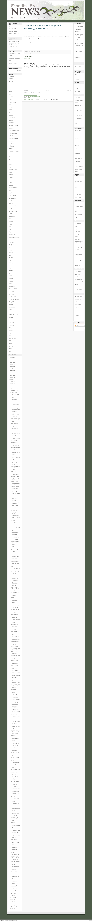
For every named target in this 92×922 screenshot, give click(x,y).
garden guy (11, 175)
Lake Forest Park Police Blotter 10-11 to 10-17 (15, 788)
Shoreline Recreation (79, 115)
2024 (11, 360)
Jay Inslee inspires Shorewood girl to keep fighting (15, 594)
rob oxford (11, 281)
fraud (10, 171)
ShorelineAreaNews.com (30, 95)
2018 (11, 372)
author (10, 89)
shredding (11, 302)
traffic (10, 335)
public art (10, 267)
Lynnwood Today (78, 304)
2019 (11, 370)
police (10, 258)
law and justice (12, 216)
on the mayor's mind (13, 241)
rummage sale (12, 286)
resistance (11, 278)
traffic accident (12, 336)
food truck (11, 166)
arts (9, 86)
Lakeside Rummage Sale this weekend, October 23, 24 (15, 793)
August (12, 893)
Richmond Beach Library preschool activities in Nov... (15, 404)
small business (12, 306)
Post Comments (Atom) (35, 92)
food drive (11, 164)
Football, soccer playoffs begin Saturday (14, 498)
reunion (10, 280)
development (11, 143)
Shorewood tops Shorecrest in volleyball (14, 706)
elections (10, 149)
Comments (78, 328)
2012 (11, 383)
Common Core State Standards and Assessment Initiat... (15, 638)
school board (11, 291)
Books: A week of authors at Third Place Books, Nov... (15, 444)
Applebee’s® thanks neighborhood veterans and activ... (15, 428)
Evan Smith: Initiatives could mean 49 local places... (15, 517)
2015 (11, 377)
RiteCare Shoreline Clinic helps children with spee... (15, 721)
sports (10, 312)
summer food (11, 322)
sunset (10, 323)
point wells (11, 257)
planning (10, 250)
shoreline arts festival (13, 296)
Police (47, 21)
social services (12, 307)
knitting (10, 213)
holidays (10, 193)
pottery (10, 262)
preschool (11, 263)
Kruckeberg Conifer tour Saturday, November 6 (15, 558)
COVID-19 (11, 78)
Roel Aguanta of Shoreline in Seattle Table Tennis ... (15, 744)
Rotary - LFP (77, 148)
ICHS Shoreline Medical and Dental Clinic (78, 225)
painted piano (11, 244)
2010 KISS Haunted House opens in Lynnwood (15, 522)
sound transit (11, 310)
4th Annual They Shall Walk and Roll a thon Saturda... (15, 621)
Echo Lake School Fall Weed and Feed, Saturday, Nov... (15, 732)
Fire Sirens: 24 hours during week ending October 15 (15, 814)
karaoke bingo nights (13, 211)
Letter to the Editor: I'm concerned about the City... (15, 493)
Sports (59, 21)
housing (10, 200)
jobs (9, 210)
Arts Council (77, 133)
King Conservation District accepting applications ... (15, 667)
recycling (10, 276)
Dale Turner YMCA (78, 142)
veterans (10, 341)
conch (10, 132)
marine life (11, 221)
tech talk (10, 328)
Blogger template (2, 920)
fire (9, 161)
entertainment (11, 153)
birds (10, 94)
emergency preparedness (14, 151)
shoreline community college (14, 297)
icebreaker (11, 203)
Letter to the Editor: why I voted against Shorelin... (15, 778)
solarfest (10, 309)
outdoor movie (12, 242)
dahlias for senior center (13, 138)
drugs (10, 145)
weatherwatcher (12, 345)
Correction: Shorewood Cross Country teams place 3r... (15, 701)
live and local (11, 219)
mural (10, 229)
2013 (11, 381)
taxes (10, 327)
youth (10, 351)
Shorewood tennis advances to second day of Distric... (15, 616)
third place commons (13, 333)
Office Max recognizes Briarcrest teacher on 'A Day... (15, 863)
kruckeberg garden (12, 214)
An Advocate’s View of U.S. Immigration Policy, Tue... (15, 686)
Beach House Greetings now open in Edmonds (79, 57)
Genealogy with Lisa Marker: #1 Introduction (15, 749)
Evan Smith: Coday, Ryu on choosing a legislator (15, 711)
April (12, 901)
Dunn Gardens (12, 79)
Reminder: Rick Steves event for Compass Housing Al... (15, 657)
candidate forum (12, 105)
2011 (11, 385)
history (10, 190)
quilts (10, 268)
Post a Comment (28, 58)
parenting (11, 245)
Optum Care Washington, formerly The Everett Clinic (79, 241)
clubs (10, 127)
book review (11, 97)
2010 (11, 386)
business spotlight (12, 102)
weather (10, 343)
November (13, 390)
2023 (11, 362)
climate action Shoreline (13, 125)
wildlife (10, 350)
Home (11, 21)
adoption (10, 84)
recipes (10, 273)
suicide (10, 319)
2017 (11, 373)
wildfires (10, 348)
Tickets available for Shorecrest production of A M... (15, 681)
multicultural (11, 227)
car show (10, 109)
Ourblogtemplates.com (13, 920)
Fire (53, 21)
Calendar (76, 74)
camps (10, 104)
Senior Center (11, 83)
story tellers (11, 317)
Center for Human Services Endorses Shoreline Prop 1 (15, 831)
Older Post (69, 90)
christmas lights (12, 117)
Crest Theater (77, 97)
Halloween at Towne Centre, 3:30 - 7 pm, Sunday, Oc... (15, 568)
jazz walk (10, 208)
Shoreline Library (78, 194)
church (10, 119)
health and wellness (13, 187)
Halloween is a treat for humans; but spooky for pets (15, 483)
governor (10, 182)
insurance (11, 206)
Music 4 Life (77, 145)
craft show (11, 135)
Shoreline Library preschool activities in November (15, 410)
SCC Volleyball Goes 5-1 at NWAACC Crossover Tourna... (15, 858)
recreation (11, 275)
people (10, 249)
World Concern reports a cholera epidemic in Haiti (15, 808)
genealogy (11, 179)
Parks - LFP (77, 211)
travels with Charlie (12, 338)
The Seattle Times (78, 311)
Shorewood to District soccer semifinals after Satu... (15, 420)
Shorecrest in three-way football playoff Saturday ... (15, 478)
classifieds (11, 123)
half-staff (10, 184)
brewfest (10, 99)
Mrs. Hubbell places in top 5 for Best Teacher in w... (15, 468)
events (10, 156)
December (13, 388)
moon (10, 226)
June (12, 897)
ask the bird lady (12, 88)
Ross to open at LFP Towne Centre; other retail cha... (15, 691)
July (12, 895)
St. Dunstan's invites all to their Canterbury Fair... (15, 727)
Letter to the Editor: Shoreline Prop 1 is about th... (15, 672)
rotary (10, 284)
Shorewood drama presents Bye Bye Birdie (15, 633)
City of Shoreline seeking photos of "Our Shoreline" (15, 579)
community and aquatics (14, 130)
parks (10, 247)
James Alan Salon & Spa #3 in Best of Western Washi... (15, 463)
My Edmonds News (78, 296)
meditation (11, 223)
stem (10, 315)
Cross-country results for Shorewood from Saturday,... (15, 433)
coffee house (11, 128)
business (10, 101)
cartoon (10, 110)
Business (28, 21)
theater (10, 332)
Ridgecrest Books (78, 190)
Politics (35, 21)
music (10, 232)
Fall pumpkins (14, 440)
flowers (10, 162)
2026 (11, 357)
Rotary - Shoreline (78, 158)
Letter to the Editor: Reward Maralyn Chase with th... (15, 538)
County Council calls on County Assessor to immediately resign (79, 43)
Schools (66, 21)
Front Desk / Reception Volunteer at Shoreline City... (15, 503)
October (13, 392)
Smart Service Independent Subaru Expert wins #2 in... (15, 473)
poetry (10, 255)
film (9, 159)
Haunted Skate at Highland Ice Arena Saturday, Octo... (15, 648)
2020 (11, 368)
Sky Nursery (77, 217)
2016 (11, 375)
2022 (11, 364)
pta (9, 265)
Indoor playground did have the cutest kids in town (15, 452)
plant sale (11, 254)
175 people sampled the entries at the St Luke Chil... (15, 611)
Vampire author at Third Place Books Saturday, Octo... (15, 762)
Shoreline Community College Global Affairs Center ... (15, 488)
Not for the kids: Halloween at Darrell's (14, 512)
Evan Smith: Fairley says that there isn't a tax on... (15, 716)
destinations (11, 141)
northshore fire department (14, 237)
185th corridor (11, 76)
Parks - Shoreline (78, 214)
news (10, 236)
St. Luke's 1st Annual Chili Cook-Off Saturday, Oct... (15, 888)
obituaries (11, 239)
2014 (11, 379)
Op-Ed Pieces (77, 91)
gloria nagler (11, 180)
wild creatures (11, 346)
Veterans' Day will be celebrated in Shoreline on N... (15, 573)
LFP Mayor (11, 81)
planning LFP (11, 252)
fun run (10, 172)
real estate (11, 271)
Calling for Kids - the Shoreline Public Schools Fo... (15, 415)
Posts (77, 325)
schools (10, 293)
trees (10, 340)
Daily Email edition (29, 99)
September (13, 891)
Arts (42, 21)
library (10, 218)
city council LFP (12, 122)
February (13, 904)
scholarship (11, 289)
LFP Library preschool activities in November (15, 399)
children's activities (12, 114)
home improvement (13, 195)
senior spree (11, 294)
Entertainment (19, 21)
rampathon (11, 270)
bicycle (10, 92)
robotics (10, 283)
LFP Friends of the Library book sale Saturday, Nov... (15, 606)
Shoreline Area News (35, 96)
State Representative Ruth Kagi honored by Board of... (15, 543)
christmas (11, 115)
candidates (11, 107)
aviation (10, 91)
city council (11, 120)
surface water (11, 325)
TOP (91, 920)
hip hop (10, 188)
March (12, 903)
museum (10, 231)
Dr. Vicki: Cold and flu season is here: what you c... (15, 458)
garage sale (11, 174)
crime (10, 136)
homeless (11, 197)
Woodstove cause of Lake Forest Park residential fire (15, 643)
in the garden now (12, 205)
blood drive (11, 96)
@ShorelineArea (32, 98)
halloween (11, 185)
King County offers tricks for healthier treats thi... (15, 584)
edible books (11, 146)
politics (10, 260)
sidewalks (11, 304)
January (13, 906)
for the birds (11, 167)
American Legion (78, 130)
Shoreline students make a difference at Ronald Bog (15, 563)
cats (9, 112)
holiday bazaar (12, 192)
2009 (11, 908)
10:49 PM (35, 51)
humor (10, 201)
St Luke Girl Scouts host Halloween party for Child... (15, 783)
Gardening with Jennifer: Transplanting (14, 696)
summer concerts (12, 320)
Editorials (76, 88)
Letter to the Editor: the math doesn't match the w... (15, 877)
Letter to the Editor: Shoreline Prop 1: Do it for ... (15, 589)
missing (10, 224)
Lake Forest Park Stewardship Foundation (78, 153)
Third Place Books (78, 197)
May (12, 899)
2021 (11, 366)
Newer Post (26, 90)
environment (11, 154)
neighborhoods (12, 234)
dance (10, 140)
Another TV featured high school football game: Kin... (15, 836)
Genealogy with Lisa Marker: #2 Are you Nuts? (15, 754)
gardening (11, 177)
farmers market (12, 158)
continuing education (13, 133)
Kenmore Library (78, 177)
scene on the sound (13, 288)
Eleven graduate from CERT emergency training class (15, 868)
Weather (73, 21)
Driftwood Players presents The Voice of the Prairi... (15, 819)
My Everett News (78, 307)
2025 (11, 359)
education (11, 148)
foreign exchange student (14, 169)
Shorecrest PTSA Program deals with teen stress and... (15, 662)
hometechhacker (12, 198)
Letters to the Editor (79, 85)
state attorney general (13, 314)
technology (11, 330)
